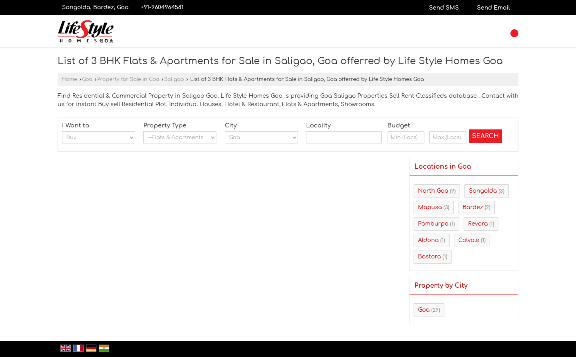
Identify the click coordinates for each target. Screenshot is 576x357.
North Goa (433, 191)
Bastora (429, 257)
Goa (87, 79)
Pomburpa (433, 224)
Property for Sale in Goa (128, 79)
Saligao (174, 79)
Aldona (428, 240)
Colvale (468, 240)
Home (69, 79)
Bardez (472, 207)
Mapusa (430, 207)
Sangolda (483, 191)
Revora (478, 224)
